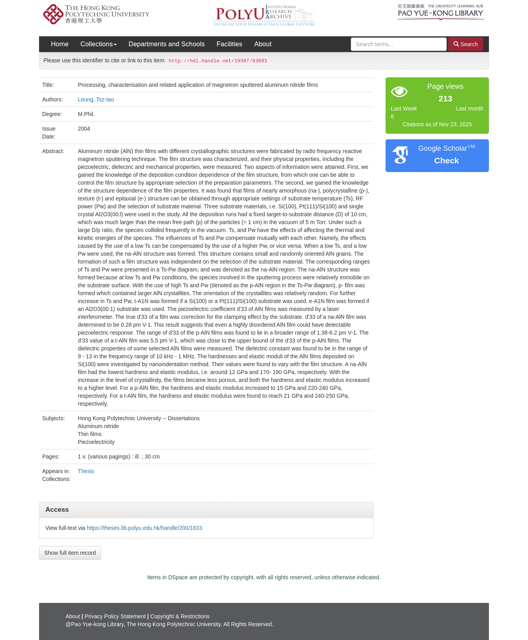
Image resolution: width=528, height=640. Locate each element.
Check (446, 160)
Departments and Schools (167, 44)
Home (60, 44)
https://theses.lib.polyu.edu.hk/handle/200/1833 (144, 528)
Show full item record (70, 553)
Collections (99, 44)
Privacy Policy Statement (115, 616)
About (262, 44)
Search (465, 44)
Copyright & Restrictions (180, 616)
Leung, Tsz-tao (96, 99)
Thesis (86, 471)
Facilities (229, 44)
